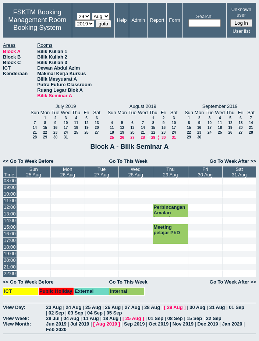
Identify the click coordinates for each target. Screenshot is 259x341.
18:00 (10, 247)
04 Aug (71, 318)
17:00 (10, 240)
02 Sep (56, 313)
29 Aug (175, 307)
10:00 (10, 194)
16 (55, 128)
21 (35, 132)
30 (55, 137)
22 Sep (213, 318)
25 (76, 132)
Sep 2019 (134, 324)
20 (97, 128)
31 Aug (217, 307)
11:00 (10, 200)
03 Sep (76, 313)
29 (45, 137)
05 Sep (114, 313)
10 (66, 123)
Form (174, 20)
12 (86, 123)
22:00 (10, 273)
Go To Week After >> (233, 161)
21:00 (10, 267)
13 (97, 123)
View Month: (17, 324)
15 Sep (194, 318)
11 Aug (91, 318)
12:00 (10, 207)
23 (55, 132)
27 (97, 132)
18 (76, 128)
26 (86, 132)
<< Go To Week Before (28, 161)
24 (66, 132)
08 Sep (175, 318)
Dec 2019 (208, 324)
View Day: (14, 307)
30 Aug (197, 307)
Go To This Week (128, 161)
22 (45, 132)
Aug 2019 (106, 324)
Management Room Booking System (37, 23)
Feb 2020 (56, 329)
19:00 (10, 253)
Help (122, 20)
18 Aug (110, 318)
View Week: (16, 318)
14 (35, 128)
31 (66, 137)
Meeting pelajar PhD (167, 229)
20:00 (10, 260)
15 (45, 128)
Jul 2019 (79, 324)
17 (66, 128)
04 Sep (95, 313)
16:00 (10, 233)
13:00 (10, 214)
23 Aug (54, 307)
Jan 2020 (232, 324)
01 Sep (236, 307)
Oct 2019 (158, 324)
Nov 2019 (183, 324)
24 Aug (73, 307)
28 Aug (152, 307)
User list (241, 31)
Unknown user (241, 12)
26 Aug (113, 307)
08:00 (10, 180)
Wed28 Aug (135, 171)
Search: (204, 16)
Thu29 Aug (170, 171)
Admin (138, 20)
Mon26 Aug (67, 171)
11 (76, 123)
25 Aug (93, 307)
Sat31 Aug (239, 171)
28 (35, 137)
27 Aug (133, 307)
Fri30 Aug (205, 171)
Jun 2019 (56, 324)
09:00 (10, 187)
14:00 (10, 220)
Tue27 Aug (101, 171)
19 (86, 128)
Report (157, 20)
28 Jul (53, 318)
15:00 (10, 227)
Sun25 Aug (33, 171)
